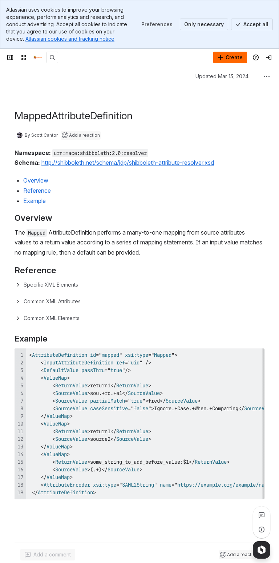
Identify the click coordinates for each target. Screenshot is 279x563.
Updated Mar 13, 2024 (221, 76)
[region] (139, 423)
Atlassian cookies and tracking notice (69, 39)
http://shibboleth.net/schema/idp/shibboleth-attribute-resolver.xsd (127, 162)
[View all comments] (261, 515)
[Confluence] (38, 57)
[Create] (230, 57)
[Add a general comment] (47, 554)
